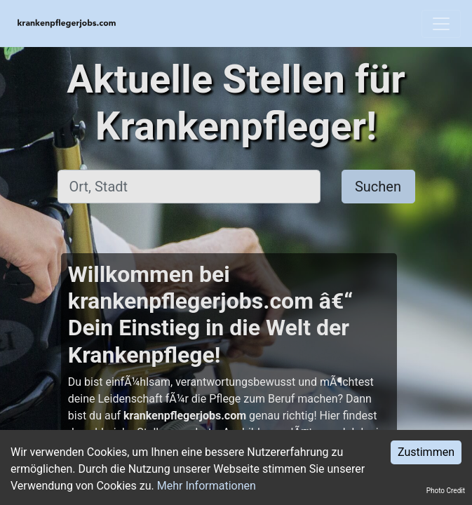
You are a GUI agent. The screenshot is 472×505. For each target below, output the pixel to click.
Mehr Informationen (206, 485)
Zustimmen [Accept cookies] (426, 452)
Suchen (378, 186)
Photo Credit (445, 490)
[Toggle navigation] (441, 24)
